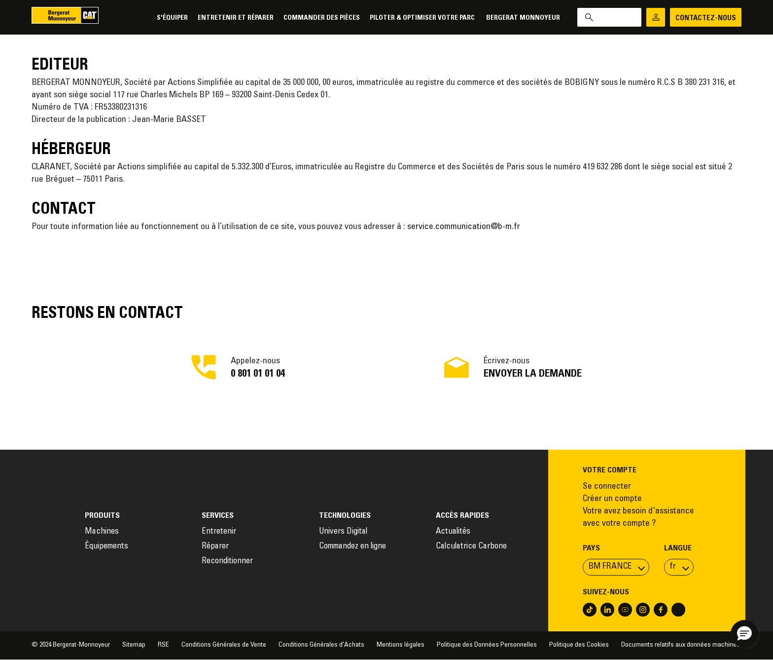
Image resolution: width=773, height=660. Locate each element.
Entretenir (219, 532)
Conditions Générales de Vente (223, 645)
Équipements (106, 547)
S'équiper (172, 18)
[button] (744, 634)
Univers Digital (344, 532)
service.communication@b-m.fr (463, 227)
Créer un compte (612, 499)
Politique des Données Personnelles (487, 645)
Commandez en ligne (352, 547)
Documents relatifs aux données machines (681, 645)
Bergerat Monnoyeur (523, 18)
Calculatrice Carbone (471, 547)
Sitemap (133, 645)
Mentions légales (400, 645)
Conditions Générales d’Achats (321, 645)
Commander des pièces (321, 18)
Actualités (453, 532)
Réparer (215, 547)
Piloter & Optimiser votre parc (423, 18)
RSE (163, 645)
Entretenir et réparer (236, 18)
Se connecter (607, 486)
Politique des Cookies (579, 645)
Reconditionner (227, 561)
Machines (102, 532)
